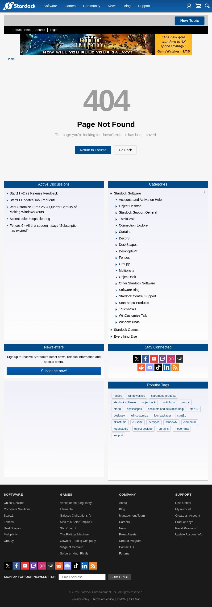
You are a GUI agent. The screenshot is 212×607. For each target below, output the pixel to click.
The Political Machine (74, 534)
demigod (154, 422)
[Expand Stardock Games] (111, 330)
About (123, 503)
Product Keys (184, 522)
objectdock (148, 402)
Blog (127, 6)
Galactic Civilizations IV (75, 515)
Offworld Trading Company (78, 540)
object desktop (143, 428)
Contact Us (126, 547)
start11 (181, 415)
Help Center (183, 503)
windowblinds (136, 395)
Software (50, 6)
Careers (124, 522)
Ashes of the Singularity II (77, 503)
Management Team (132, 515)
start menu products (163, 395)
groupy (185, 402)
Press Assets (128, 534)
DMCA (121, 599)
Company (127, 494)
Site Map (134, 599)
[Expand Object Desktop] (116, 206)
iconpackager (162, 415)
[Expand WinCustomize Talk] (116, 316)
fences (118, 395)
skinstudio (120, 422)
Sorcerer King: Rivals (74, 553)
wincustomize (139, 415)
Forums (124, 553)
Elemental (66, 509)
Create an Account (187, 515)
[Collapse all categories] (204, 192)
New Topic (189, 21)
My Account (183, 509)
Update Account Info (188, 534)
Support (144, 6)
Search (40, 30)
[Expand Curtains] (116, 232)
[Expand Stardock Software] (111, 194)
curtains (164, 428)
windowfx (171, 422)
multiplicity (168, 402)
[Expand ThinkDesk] (116, 219)
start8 (117, 409)
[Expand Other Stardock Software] (116, 284)
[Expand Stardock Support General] (116, 213)
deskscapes (134, 409)
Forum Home (22, 30)
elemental (189, 422)
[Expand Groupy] (116, 264)
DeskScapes (12, 528)
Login (53, 30)
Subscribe (119, 577)
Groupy (9, 540)
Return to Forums (93, 150)
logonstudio (121, 428)
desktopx (119, 415)
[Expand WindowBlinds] (116, 322)
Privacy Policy (80, 599)
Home (11, 59)
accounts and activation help (166, 409)
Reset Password (186, 528)
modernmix (182, 428)
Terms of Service (103, 599)
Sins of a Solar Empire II (76, 522)
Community (91, 6)
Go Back (125, 150)
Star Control (68, 528)
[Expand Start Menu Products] (116, 303)
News (112, 6)
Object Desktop (14, 503)
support (118, 435)
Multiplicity (11, 534)
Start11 (8, 515)
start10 (194, 409)
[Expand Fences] (116, 258)
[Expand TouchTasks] (116, 309)
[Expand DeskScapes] (116, 245)
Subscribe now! (54, 371)
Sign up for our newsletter (30, 577)
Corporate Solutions (17, 509)
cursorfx (138, 422)
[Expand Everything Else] (111, 337)
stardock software (125, 402)
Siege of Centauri (71, 547)
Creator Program (130, 540)
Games (70, 6)
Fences (9, 522)
